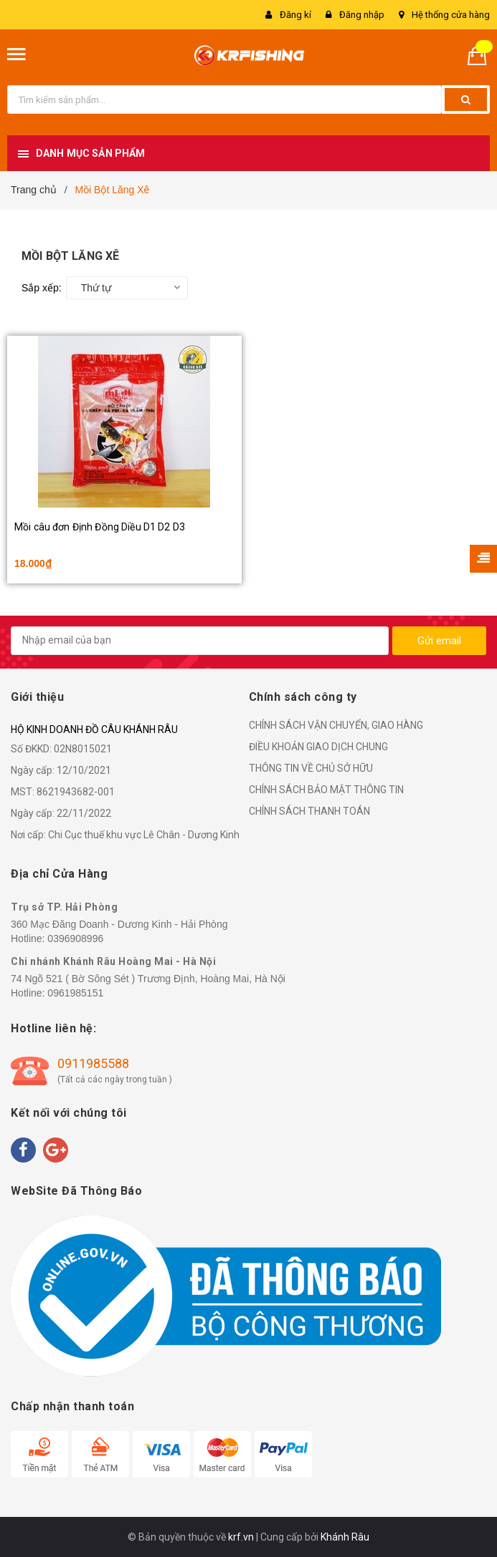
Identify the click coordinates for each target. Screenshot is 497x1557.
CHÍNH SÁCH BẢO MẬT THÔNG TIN (326, 789)
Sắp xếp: (42, 288)
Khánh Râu (345, 1537)
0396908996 (75, 938)
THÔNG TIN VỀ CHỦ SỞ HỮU (311, 768)
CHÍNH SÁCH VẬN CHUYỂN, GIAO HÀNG (336, 725)
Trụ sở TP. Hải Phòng (64, 907)
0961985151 (75, 993)
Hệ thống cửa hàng (451, 14)
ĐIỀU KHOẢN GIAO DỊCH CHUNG (318, 746)
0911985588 (93, 1063)
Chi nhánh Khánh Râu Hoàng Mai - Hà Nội (113, 961)
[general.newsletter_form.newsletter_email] (200, 640)
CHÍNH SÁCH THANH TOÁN (309, 811)
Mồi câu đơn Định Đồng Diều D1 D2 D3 (99, 527)
